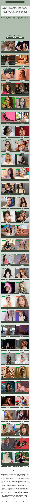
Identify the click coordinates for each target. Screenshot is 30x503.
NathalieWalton (8, 125)
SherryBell (8, 423)
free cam (8, 393)
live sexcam (8, 151)
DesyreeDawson (22, 451)
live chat (22, 421)
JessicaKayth (22, 352)
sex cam (7, 94)
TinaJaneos (8, 309)
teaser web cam (8, 421)
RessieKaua (8, 437)
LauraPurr (22, 380)
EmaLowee (22, 96)
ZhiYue (8, 210)
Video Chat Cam (13, 8)
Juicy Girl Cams (11, 9)
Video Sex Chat (11, 11)
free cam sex (22, 66)
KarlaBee (22, 409)
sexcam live (22, 378)
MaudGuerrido (8, 82)
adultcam (22, 137)
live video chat (8, 52)
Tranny (11, 18)
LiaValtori (22, 39)
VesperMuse (8, 181)
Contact (7, 501)
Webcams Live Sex (19, 11)
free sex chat (22, 151)
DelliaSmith (22, 167)
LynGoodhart (22, 309)
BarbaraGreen (22, 181)
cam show (8, 350)
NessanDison (8, 451)
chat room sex (22, 52)
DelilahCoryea (8, 54)
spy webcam (8, 435)
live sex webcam (22, 350)
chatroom (8, 66)
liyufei (8, 167)
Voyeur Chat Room (21, 8)
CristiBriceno (22, 139)
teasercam (8, 307)
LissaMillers (8, 380)
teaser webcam (22, 165)
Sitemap (3, 501)
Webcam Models (19, 501)
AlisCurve (8, 238)
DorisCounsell (22, 338)
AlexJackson (8, 281)
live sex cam (22, 123)
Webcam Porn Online (22, 7)
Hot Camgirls (3, 17)
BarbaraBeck (8, 352)
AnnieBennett (7, 224)
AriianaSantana (22, 54)
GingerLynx (8, 153)
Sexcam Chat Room (19, 9)
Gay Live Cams (23, 18)
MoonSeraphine (22, 68)
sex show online (22, 94)
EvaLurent (22, 153)
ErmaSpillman (22, 267)
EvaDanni (8, 267)
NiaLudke (8, 39)
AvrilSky (7, 409)
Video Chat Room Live (12, 7)
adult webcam (22, 236)
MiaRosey (8, 366)
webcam (22, 208)
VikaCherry (22, 238)
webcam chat (22, 80)
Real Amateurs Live (18, 13)
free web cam (7, 364)
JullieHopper (22, 281)
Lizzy (22, 437)
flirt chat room (22, 293)
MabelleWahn (22, 366)
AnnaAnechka (22, 295)
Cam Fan (5, 7)
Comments (18, 35)
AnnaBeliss (22, 82)
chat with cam (22, 393)
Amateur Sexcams (6, 8)
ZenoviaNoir (22, 224)
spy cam (22, 222)
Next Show (12, 35)
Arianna (22, 110)
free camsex (22, 336)
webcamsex (8, 236)
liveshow (8, 165)
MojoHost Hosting (12, 501)
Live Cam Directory (13, 12)
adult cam (8, 293)
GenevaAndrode (8, 139)
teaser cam (8, 251)
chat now (8, 123)
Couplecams (9, 17)
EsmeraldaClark (8, 110)
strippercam (8, 137)
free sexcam (8, 80)
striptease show (22, 279)
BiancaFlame (8, 96)
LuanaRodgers (22, 125)
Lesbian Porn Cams (25, 17)
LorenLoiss (8, 338)
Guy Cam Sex (17, 18)
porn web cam (22, 307)
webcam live (8, 208)
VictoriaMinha (8, 196)
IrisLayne (22, 210)
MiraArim (8, 295)
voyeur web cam (22, 449)
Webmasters (25, 501)
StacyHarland (22, 196)
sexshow (8, 222)
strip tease (22, 194)
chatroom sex (8, 378)
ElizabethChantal (8, 68)
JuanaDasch (22, 423)
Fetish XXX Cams (16, 17)
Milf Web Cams (7, 18)
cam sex (22, 251)
